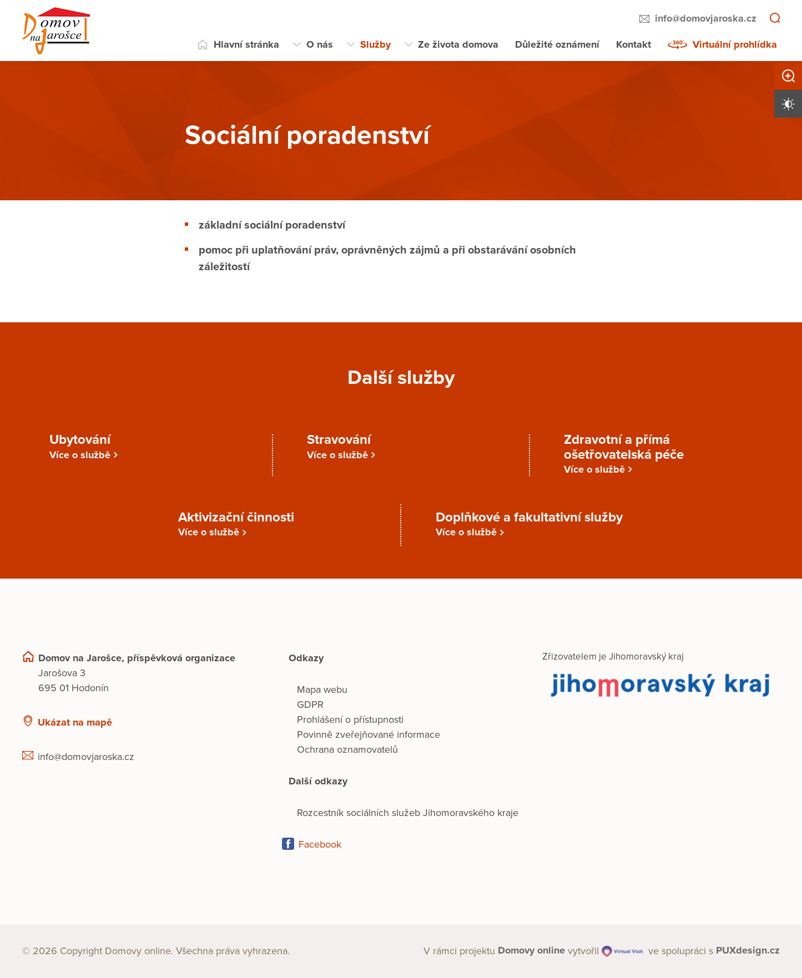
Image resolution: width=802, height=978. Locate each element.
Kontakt (633, 44)
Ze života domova (458, 44)
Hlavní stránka (246, 44)
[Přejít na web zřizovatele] (661, 684)
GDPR (310, 704)
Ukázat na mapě (75, 722)
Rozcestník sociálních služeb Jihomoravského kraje (407, 813)
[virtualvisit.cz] (622, 951)
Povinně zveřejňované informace (368, 734)
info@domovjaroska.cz (705, 18)
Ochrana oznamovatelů (347, 749)
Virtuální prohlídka (735, 44)
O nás (319, 44)
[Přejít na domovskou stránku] (56, 30)
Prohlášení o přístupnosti (350, 719)
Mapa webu (322, 689)
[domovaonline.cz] (531, 951)
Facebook (320, 844)
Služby (375, 44)
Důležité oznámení (557, 44)
